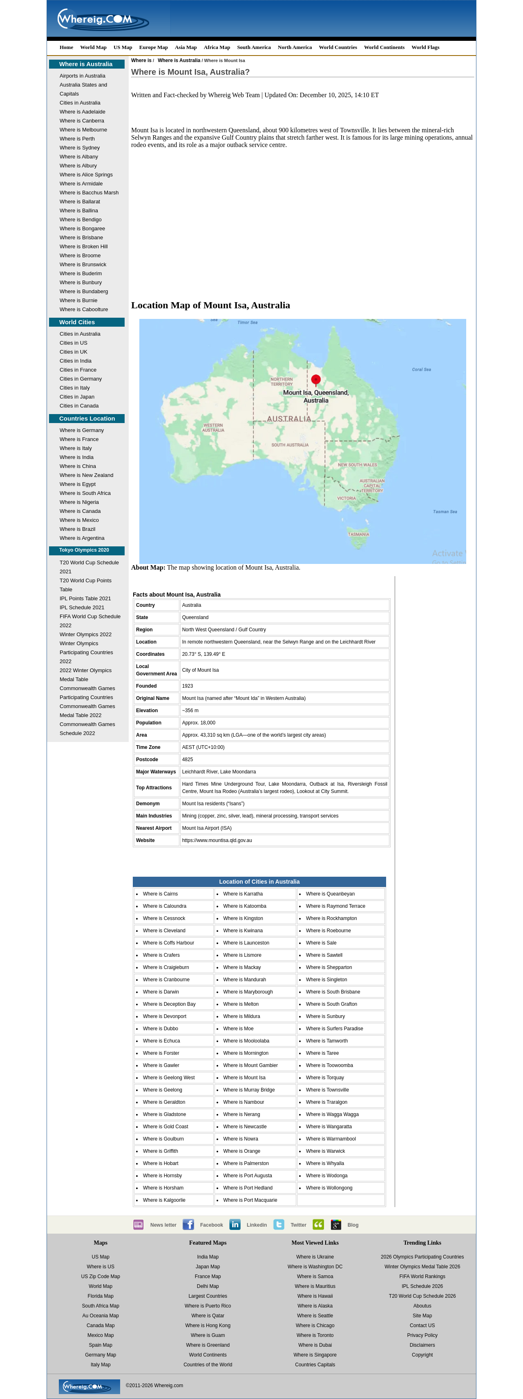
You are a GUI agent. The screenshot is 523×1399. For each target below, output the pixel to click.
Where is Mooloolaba (247, 1041)
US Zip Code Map (100, 1276)
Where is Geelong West (169, 1077)
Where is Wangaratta (329, 1126)
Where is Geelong (162, 1090)
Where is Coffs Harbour (168, 943)
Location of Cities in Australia (259, 881)
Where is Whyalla (325, 1163)
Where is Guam (208, 1335)
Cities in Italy (75, 388)
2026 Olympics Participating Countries (422, 1257)
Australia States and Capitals (83, 89)
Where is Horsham (163, 1188)
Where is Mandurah (245, 979)
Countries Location (87, 418)
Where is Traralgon (326, 1102)
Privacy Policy (422, 1335)
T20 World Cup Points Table (86, 585)
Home (66, 47)
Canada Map (101, 1325)
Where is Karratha (243, 894)
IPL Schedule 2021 (82, 607)
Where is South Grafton (331, 1004)
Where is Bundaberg (84, 291)
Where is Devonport (164, 1016)
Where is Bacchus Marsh (89, 192)
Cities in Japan (77, 397)
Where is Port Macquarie (250, 1200)
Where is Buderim (81, 273)
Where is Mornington (246, 1053)
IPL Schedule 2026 (422, 1286)
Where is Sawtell (324, 955)
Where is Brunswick (83, 264)
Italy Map (101, 1365)
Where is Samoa (315, 1276)
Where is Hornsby (162, 1175)
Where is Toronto (315, 1335)
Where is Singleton (326, 979)
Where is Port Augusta (248, 1175)
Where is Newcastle (245, 1126)
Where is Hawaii (315, 1296)
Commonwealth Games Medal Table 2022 (87, 710)
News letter (163, 1225)
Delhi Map (208, 1286)
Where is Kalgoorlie (164, 1200)
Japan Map (208, 1267)
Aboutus (422, 1306)
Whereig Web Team (234, 94)
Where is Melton (241, 1004)
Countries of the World (207, 1365)
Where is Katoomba (245, 906)
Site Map (422, 1316)
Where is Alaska (315, 1306)
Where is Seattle (315, 1316)
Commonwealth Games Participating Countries (87, 692)
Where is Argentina (82, 538)
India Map (208, 1257)
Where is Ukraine (315, 1257)
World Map (93, 47)
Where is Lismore (243, 955)
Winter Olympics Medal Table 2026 (422, 1267)
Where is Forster (161, 1053)
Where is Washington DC (315, 1267)
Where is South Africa (85, 493)
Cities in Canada (79, 406)
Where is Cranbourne (166, 979)
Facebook (211, 1225)
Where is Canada (80, 511)
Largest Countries (207, 1296)
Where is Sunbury (325, 1016)
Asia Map (186, 47)
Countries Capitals (315, 1365)
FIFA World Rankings (423, 1276)
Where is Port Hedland (248, 1188)
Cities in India (76, 361)
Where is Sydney (80, 148)
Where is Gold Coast (165, 1126)
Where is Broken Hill (84, 246)
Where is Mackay (242, 967)
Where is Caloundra (164, 906)
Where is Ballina (79, 210)
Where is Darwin (161, 992)
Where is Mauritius (315, 1286)
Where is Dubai (315, 1345)
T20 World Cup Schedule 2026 (422, 1296)
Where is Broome (80, 255)
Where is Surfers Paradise (334, 1028)
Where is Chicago (315, 1325)
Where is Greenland (208, 1345)
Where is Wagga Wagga (332, 1114)
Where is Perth (77, 139)
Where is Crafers (161, 955)
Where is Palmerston (246, 1163)
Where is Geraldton (164, 1102)
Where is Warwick (325, 1151)
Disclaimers (422, 1345)
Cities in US (73, 343)
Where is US (100, 1267)
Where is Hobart (161, 1163)
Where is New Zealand (87, 475)
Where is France (79, 439)
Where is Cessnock (164, 918)
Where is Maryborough (248, 992)
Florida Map (101, 1296)
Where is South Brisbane (333, 992)
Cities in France (78, 370)
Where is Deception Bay (169, 1004)
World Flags (425, 47)
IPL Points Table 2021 (85, 598)
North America (295, 47)
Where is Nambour (244, 1102)
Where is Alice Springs (86, 175)
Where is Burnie (78, 300)
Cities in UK (73, 352)
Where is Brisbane (81, 237)
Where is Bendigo (81, 219)
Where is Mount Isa (245, 1077)
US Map (123, 47)
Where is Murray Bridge (249, 1090)
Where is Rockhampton (331, 918)
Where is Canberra (82, 121)
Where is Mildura (242, 1016)
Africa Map (217, 47)
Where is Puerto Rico (208, 1306)
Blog (353, 1225)
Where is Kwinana (243, 930)
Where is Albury (78, 166)
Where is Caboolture (84, 309)
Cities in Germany (81, 379)
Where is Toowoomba (329, 1065)
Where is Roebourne (328, 930)
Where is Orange (242, 1151)
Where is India (77, 457)
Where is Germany (82, 430)
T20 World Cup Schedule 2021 (89, 567)
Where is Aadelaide (82, 112)
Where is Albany (79, 157)
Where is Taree (322, 1053)
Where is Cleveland (164, 930)
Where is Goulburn (163, 1139)
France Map (208, 1276)
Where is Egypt (78, 484)
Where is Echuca (161, 1041)
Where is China (78, 466)
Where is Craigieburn (166, 967)
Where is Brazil (77, 529)
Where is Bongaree (82, 228)
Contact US (422, 1325)
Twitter (298, 1225)
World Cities (77, 322)
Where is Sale (321, 943)
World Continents (384, 47)
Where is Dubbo (160, 1028)
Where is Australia (85, 63)
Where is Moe (239, 1028)
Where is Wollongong (329, 1188)
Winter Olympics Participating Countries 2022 (86, 652)
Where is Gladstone (164, 1114)
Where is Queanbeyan (330, 894)
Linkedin (257, 1225)
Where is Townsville (327, 1090)
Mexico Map (100, 1335)
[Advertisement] (302, 227)
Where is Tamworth (327, 1041)
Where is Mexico (79, 520)
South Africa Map (100, 1306)
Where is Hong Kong (207, 1325)
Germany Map (100, 1355)
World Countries (338, 47)
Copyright (422, 1355)
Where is (141, 60)
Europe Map (153, 47)
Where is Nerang (242, 1114)
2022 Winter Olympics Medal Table (86, 674)
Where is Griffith (160, 1151)
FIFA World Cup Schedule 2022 (90, 620)
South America (254, 47)
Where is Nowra (241, 1139)
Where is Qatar (207, 1316)
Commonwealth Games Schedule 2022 (87, 728)
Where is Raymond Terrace (335, 906)
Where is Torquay (325, 1077)
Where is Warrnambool (331, 1139)
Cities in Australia (80, 103)
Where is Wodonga (327, 1175)
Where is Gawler (161, 1065)
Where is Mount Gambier (251, 1065)
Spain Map (100, 1345)
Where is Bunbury (81, 282)
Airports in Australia (82, 76)
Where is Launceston (247, 943)
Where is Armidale (81, 183)
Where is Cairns (160, 894)
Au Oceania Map (101, 1316)
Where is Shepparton (329, 967)
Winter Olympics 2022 (86, 634)
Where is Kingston (243, 918)
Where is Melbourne (83, 130)
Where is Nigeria (79, 502)
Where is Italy (76, 448)
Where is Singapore (315, 1355)
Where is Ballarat (80, 201)
